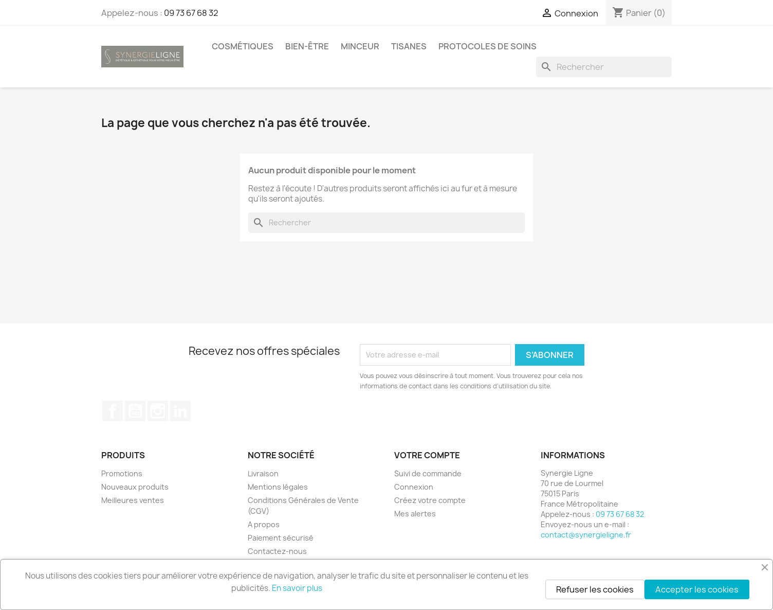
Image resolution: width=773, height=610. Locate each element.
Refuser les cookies (595, 589)
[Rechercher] (604, 67)
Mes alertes (415, 513)
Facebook (112, 411)
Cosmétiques (242, 46)
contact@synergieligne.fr (586, 535)
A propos (264, 524)
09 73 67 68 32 (191, 13)
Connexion (413, 487)
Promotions (121, 473)
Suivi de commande (428, 473)
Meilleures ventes (132, 500)
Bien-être (307, 46)
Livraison (263, 473)
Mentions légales (278, 487)
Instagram (158, 411)
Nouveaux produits (135, 487)
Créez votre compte (430, 500)
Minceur (360, 46)
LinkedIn (180, 411)
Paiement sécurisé (281, 538)
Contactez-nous (277, 551)
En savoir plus (297, 588)
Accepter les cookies (697, 589)
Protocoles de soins (487, 46)
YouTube (135, 411)
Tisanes (409, 46)
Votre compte (427, 455)
